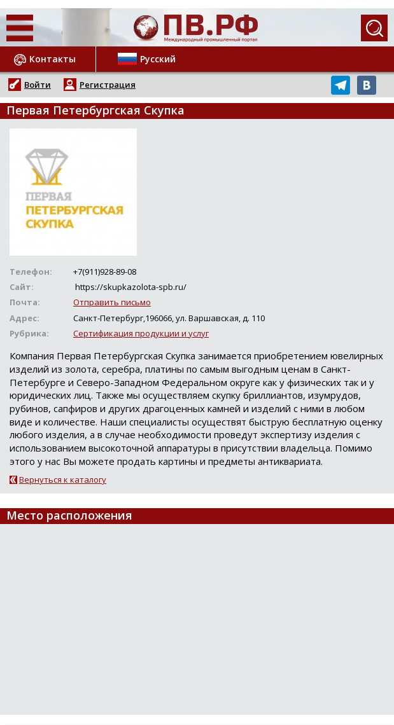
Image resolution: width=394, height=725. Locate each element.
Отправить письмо (112, 302)
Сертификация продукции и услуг (141, 333)
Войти (37, 84)
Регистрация (108, 84)
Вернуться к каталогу (62, 479)
